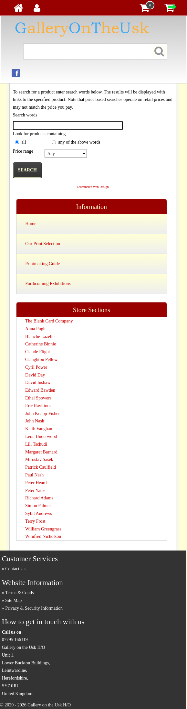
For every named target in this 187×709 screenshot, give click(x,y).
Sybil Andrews (38, 513)
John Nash (34, 421)
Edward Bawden (40, 390)
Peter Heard (36, 482)
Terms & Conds (19, 592)
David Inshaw (37, 382)
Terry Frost (35, 521)
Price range (23, 151)
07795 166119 (15, 639)
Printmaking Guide (42, 263)
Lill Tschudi (36, 444)
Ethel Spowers (38, 398)
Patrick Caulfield (40, 467)
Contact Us (15, 568)
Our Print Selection (42, 243)
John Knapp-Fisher (42, 413)
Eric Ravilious (38, 405)
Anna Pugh (35, 328)
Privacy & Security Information (34, 608)
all (23, 142)
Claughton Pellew (41, 359)
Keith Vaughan (38, 428)
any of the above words (79, 142)
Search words (25, 115)
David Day (35, 375)
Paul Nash (34, 475)
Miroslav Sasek (39, 459)
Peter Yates (35, 490)
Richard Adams (39, 498)
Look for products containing (39, 133)
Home (30, 223)
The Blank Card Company (49, 321)
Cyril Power (36, 367)
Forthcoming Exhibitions (47, 283)
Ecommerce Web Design (93, 187)
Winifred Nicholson (43, 536)
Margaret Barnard (41, 452)
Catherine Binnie (40, 344)
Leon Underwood (41, 436)
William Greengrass (43, 529)
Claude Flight (37, 351)
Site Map (13, 600)
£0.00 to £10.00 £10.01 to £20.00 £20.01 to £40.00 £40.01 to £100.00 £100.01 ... (66, 153)
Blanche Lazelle (40, 336)
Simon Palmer (38, 505)
